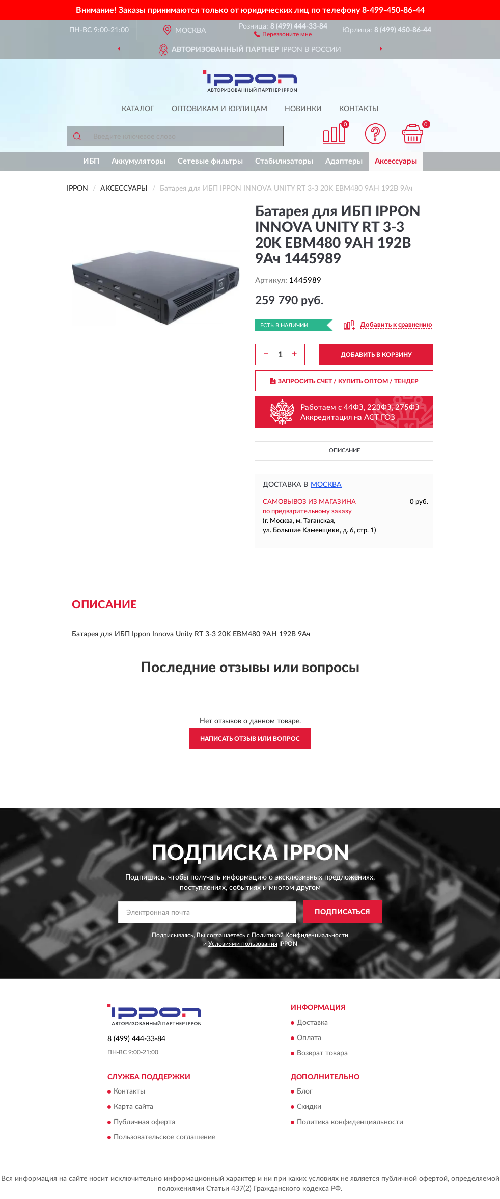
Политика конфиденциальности (350, 1122)
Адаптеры (344, 161)
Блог (305, 1091)
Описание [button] (344, 451)
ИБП (91, 161)
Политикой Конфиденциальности (300, 935)
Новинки (303, 109)
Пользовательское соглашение (164, 1137)
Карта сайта (133, 1106)
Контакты (359, 109)
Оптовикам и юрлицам (219, 109)
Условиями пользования (242, 944)
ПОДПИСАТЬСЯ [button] (342, 912)
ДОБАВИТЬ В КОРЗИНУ (376, 355)
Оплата (309, 1038)
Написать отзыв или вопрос (250, 739)
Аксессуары (396, 161)
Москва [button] (326, 484)
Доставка (312, 1022)
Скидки (309, 1106)
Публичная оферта (144, 1122)
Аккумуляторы (138, 161)
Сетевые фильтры (210, 161)
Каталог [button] (138, 109)
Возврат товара (322, 1053)
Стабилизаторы (284, 161)
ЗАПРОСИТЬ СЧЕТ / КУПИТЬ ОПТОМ (344, 381)
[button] (283, 34)
